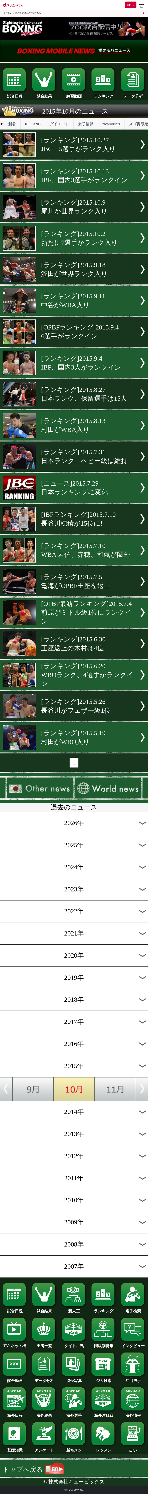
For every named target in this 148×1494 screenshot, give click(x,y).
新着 (12, 124)
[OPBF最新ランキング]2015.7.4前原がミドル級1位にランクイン (86, 612)
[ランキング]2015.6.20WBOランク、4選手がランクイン (87, 674)
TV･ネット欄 (14, 1344)
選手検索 (133, 1309)
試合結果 (44, 94)
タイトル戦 (74, 1344)
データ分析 (133, 94)
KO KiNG (33, 124)
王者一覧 (44, 1344)
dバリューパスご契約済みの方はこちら (22, 13)
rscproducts (111, 124)
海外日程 (14, 1414)
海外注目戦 (103, 1414)
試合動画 (14, 1379)
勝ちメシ (74, 1448)
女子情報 (85, 124)
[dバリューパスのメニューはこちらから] (141, 5)
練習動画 (74, 94)
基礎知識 (14, 1448)
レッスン (103, 1448)
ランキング (103, 94)
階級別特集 (103, 1344)
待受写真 (74, 1379)
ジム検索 (103, 1379)
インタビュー (133, 1344)
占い (133, 1448)
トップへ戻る (33, 1469)
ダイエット (59, 124)
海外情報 (133, 1414)
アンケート (44, 1448)
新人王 (74, 1309)
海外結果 (44, 1414)
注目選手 (133, 1379)
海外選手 (74, 1414)
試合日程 (14, 94)
